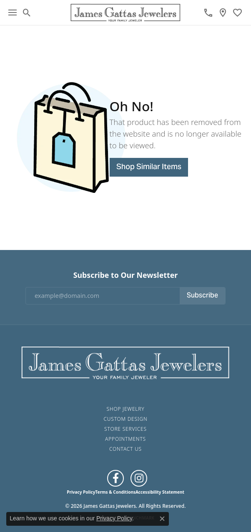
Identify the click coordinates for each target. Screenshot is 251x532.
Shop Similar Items (148, 167)
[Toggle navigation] (12, 12)
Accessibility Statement (160, 492)
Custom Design (126, 418)
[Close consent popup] (162, 518)
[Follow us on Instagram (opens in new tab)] (139, 478)
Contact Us (125, 448)
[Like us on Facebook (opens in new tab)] (115, 478)
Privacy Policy (81, 492)
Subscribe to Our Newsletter (125, 275)
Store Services (125, 428)
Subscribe (202, 296)
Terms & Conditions (115, 492)
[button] (27, 12)
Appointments (125, 438)
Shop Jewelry (125, 408)
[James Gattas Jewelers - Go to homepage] (125, 361)
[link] (208, 12)
